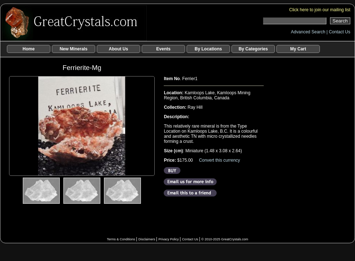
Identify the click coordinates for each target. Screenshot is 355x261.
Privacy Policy (169, 239)
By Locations (208, 48)
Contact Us (339, 31)
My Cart (298, 48)
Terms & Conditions (121, 239)
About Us (118, 48)
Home (28, 48)
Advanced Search (308, 31)
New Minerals (74, 48)
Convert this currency (219, 160)
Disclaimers (147, 239)
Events (163, 48)
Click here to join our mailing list (319, 9)
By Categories (253, 48)
